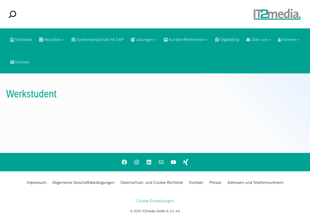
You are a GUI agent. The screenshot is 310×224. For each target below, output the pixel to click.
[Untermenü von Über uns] (269, 39)
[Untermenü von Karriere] (298, 39)
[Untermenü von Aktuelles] (63, 39)
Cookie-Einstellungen (155, 201)
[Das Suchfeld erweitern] (12, 14)
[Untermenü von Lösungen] (155, 39)
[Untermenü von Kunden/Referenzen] (207, 39)
